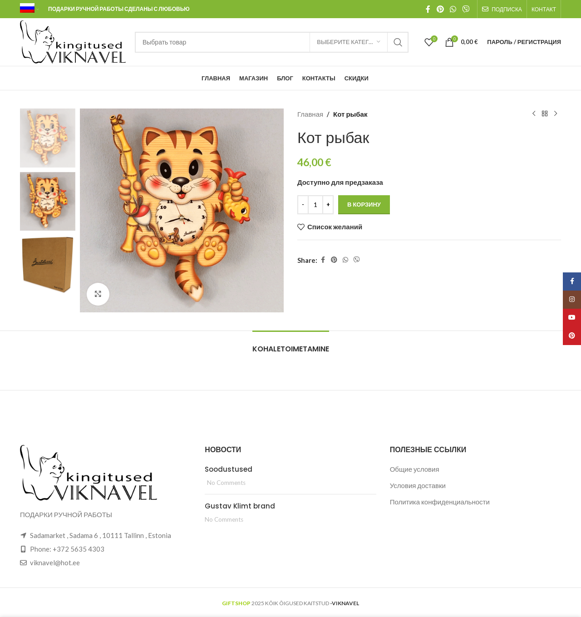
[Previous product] (533, 114)
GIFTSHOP (236, 603)
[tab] (290, 344)
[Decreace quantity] (303, 204)
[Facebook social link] (428, 9)
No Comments (226, 482)
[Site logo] (73, 41)
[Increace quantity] (328, 204)
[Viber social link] (466, 9)
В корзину (364, 204)
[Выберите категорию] (349, 42)
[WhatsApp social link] (453, 9)
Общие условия (414, 469)
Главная (310, 114)
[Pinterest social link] (440, 9)
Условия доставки (418, 485)
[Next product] (555, 114)
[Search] (272, 42)
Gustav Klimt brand (240, 506)
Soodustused (228, 469)
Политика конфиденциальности (440, 502)
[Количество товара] (315, 204)
